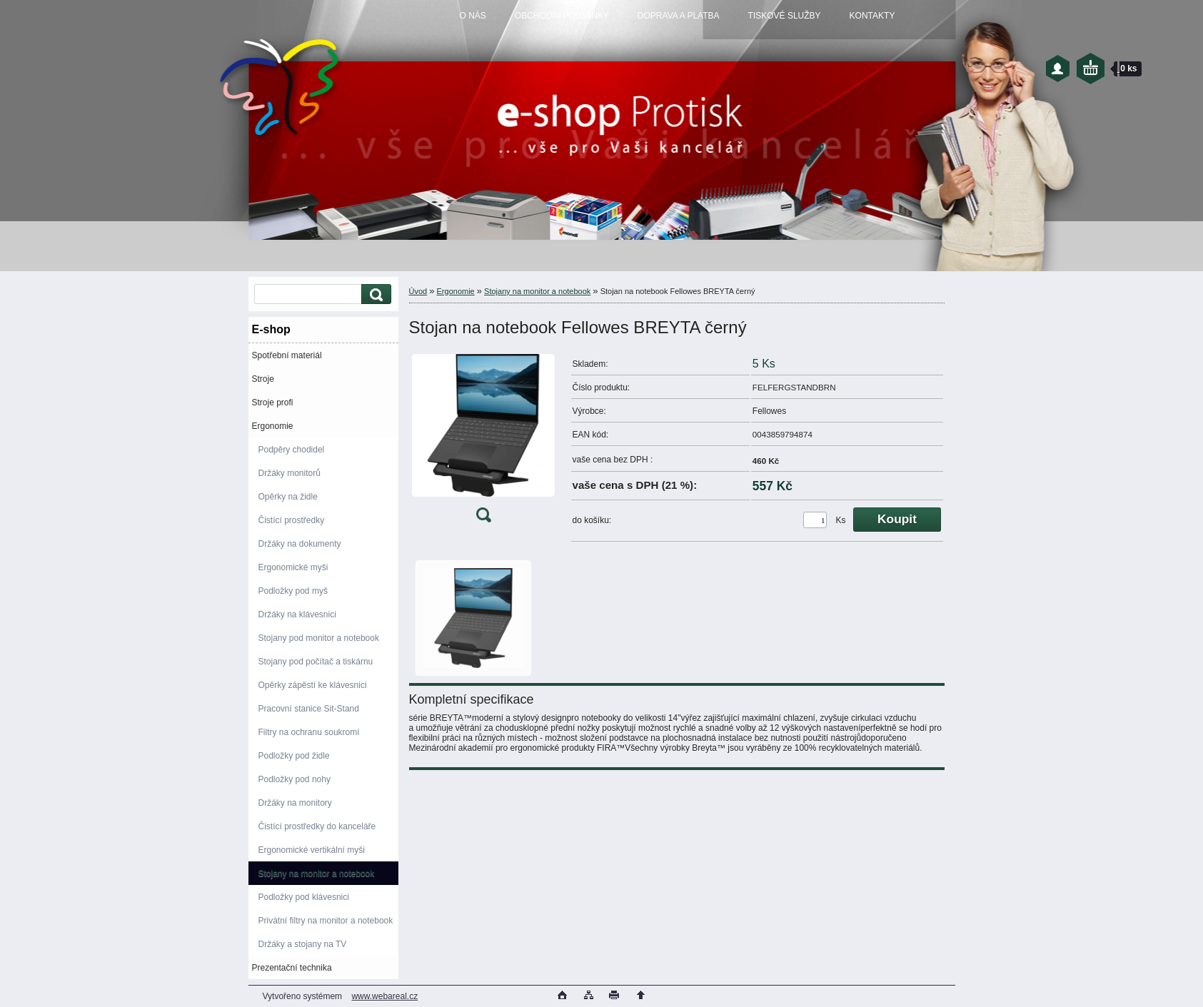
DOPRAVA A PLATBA (679, 16)
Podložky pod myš (293, 591)
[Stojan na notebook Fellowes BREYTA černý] (483, 441)
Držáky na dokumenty (299, 544)
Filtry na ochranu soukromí (309, 732)
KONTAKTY (872, 16)
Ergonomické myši (293, 567)
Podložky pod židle (294, 756)
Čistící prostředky (291, 520)
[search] (374, 294)
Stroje (263, 379)
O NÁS (473, 16)
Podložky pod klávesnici (303, 897)
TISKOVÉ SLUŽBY (784, 16)
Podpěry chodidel (291, 450)
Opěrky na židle (288, 497)
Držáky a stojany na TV (302, 944)
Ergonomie (272, 426)
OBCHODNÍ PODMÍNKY (562, 16)
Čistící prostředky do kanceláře (317, 826)
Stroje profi (272, 403)
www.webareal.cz (384, 996)
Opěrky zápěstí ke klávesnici (312, 685)
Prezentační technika (292, 968)
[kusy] (815, 520)
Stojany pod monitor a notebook (318, 638)
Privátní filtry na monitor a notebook (325, 921)
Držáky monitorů (289, 473)
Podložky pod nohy (294, 779)
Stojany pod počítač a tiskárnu (315, 662)
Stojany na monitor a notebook (316, 874)
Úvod (418, 291)
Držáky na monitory (295, 803)
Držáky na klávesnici (297, 614)
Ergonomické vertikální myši (311, 850)
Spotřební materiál (287, 355)
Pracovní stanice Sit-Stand (308, 709)
